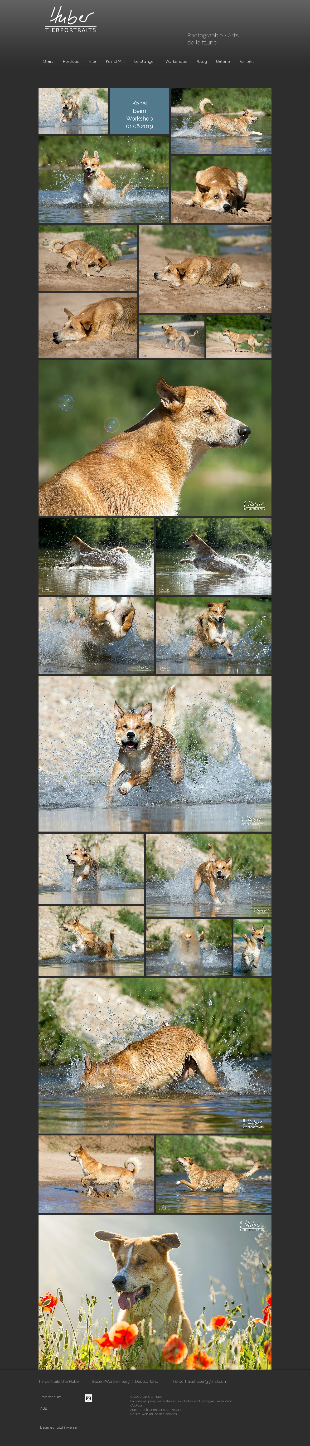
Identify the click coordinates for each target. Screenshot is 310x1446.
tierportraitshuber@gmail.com (200, 1381)
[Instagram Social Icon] (88, 1398)
